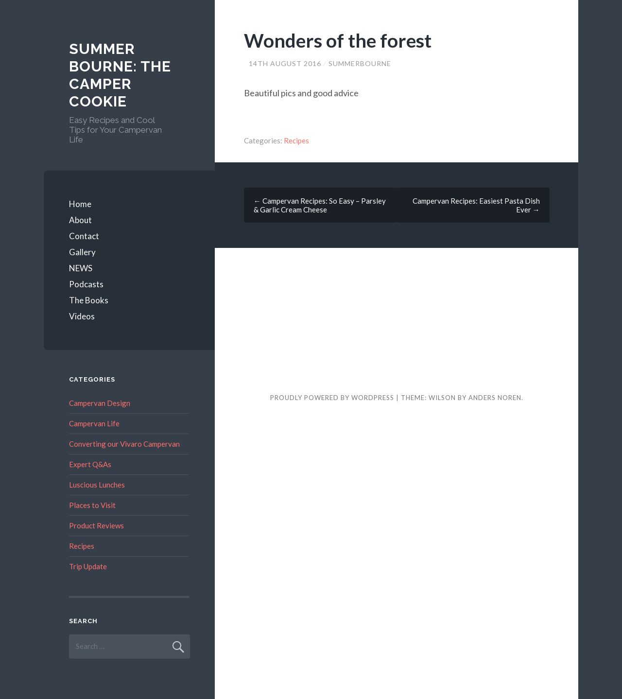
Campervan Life (94, 423)
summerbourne (359, 63)
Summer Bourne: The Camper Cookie (120, 75)
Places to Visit (92, 505)
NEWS (80, 268)
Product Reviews (96, 525)
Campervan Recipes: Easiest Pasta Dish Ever (476, 205)
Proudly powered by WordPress (332, 398)
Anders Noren (494, 398)
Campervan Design (99, 403)
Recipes (296, 140)
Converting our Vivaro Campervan (124, 443)
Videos (82, 316)
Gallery (82, 252)
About (80, 220)
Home (80, 204)
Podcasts (86, 284)
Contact (84, 236)
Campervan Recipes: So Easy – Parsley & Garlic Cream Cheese (320, 205)
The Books (88, 300)
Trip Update (88, 566)
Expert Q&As (90, 464)
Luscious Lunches (97, 484)
